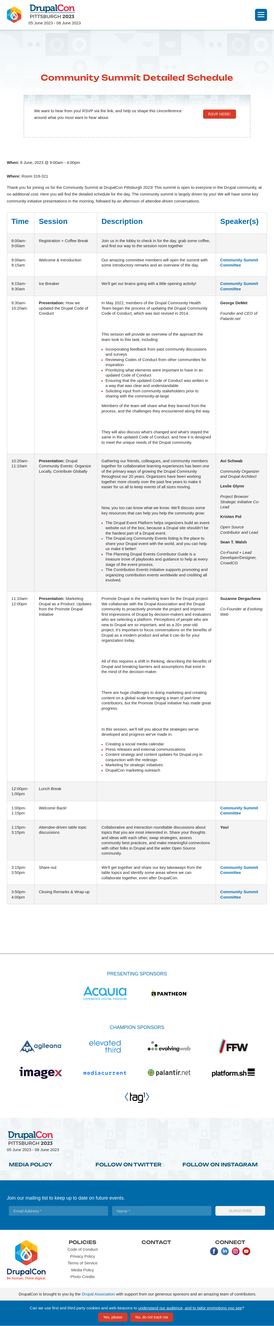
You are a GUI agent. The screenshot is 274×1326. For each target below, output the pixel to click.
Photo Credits (82, 1276)
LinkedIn (225, 1251)
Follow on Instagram (220, 1164)
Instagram (235, 1251)
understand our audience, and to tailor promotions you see (190, 1308)
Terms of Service (83, 1263)
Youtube (246, 1251)
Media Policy (30, 1164)
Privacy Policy (82, 1256)
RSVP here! (219, 114)
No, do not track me (151, 1317)
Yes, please (113, 1317)
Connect (230, 1242)
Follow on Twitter (128, 1164)
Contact (156, 1242)
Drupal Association (98, 1294)
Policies (82, 1242)
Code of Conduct (82, 1249)
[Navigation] (261, 15)
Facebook (214, 1251)
